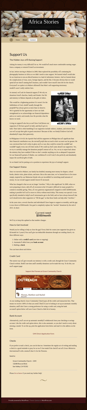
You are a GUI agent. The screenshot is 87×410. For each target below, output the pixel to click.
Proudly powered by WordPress (19, 400)
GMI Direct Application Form (43, 334)
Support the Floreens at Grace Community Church (43, 271)
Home (18, 40)
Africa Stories (43, 22)
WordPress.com (47, 400)
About (25, 40)
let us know (18, 373)
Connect (33, 40)
